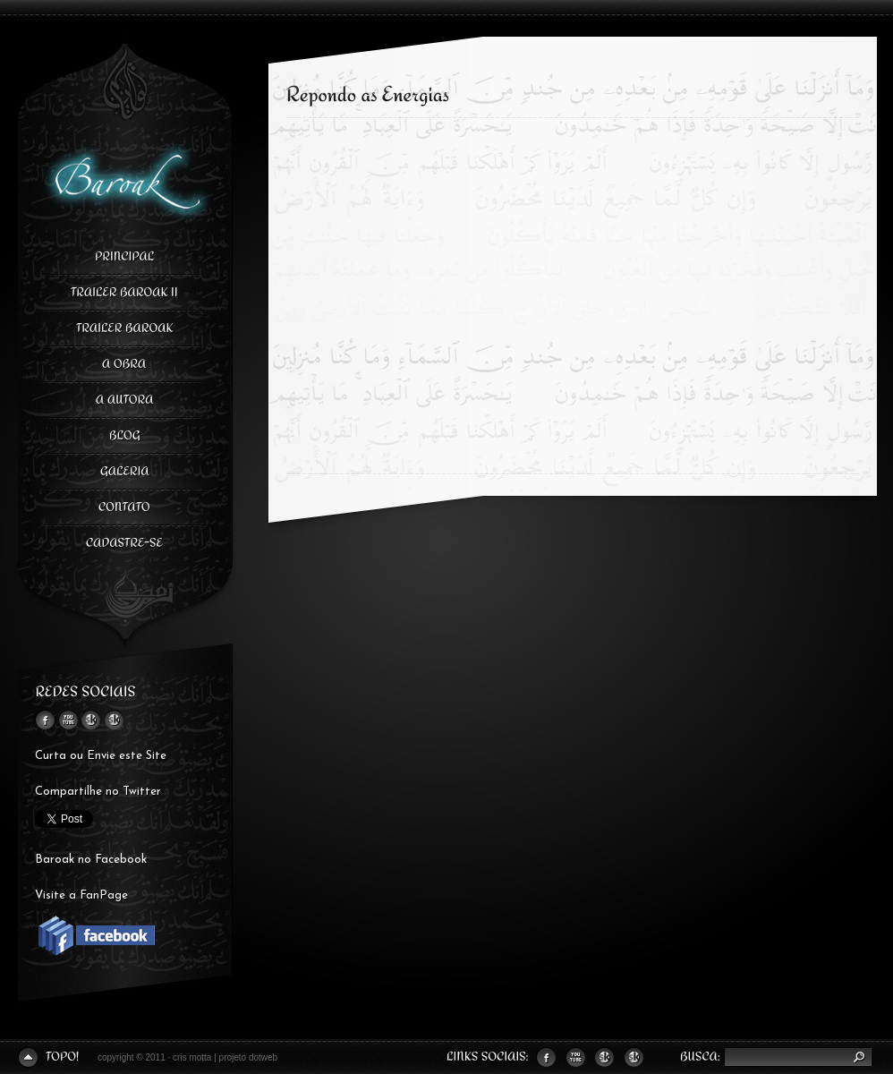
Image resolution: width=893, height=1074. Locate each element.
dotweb (263, 1057)
